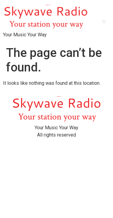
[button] (103, 21)
